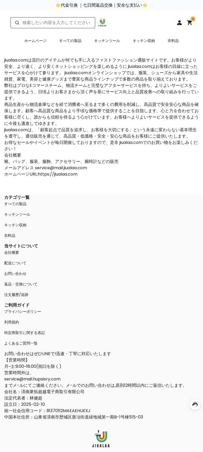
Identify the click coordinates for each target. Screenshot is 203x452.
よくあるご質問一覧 (21, 343)
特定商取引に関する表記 (24, 332)
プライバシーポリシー (22, 311)
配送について (15, 263)
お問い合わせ (15, 273)
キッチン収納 (144, 40)
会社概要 (11, 252)
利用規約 (11, 322)
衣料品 (173, 40)
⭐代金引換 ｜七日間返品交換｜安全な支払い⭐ (101, 5)
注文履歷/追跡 (16, 294)
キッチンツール (107, 40)
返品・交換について (21, 284)
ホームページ (35, 40)
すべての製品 (70, 40)
